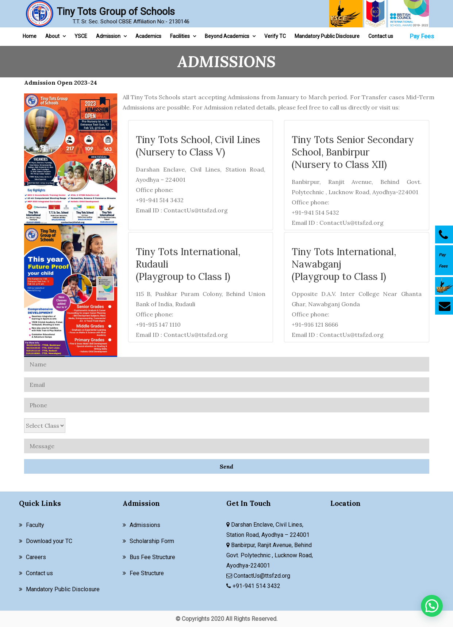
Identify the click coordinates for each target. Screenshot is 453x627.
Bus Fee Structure (152, 557)
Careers (36, 557)
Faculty (35, 525)
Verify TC (275, 36)
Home (30, 36)
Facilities (180, 36)
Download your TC (49, 541)
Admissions (145, 525)
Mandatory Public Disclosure (327, 36)
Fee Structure (147, 573)
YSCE (80, 36)
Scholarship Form (152, 541)
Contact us (380, 36)
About (52, 36)
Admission (108, 36)
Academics (148, 36)
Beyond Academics (227, 36)
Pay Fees (422, 36)
